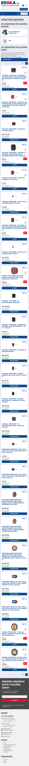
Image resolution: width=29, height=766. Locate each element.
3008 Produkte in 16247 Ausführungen (11, 57)
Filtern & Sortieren (7, 59)
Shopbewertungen (8, 750)
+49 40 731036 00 (7, 716)
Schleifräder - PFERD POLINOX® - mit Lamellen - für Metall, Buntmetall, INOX (14, 351)
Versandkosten (7, 749)
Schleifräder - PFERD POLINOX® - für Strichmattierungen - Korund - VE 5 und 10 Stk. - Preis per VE (13, 425)
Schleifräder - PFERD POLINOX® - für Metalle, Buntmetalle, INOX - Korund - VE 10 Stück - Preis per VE (14, 375)
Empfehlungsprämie (8, 746)
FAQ (5, 743)
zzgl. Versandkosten (8, 87)
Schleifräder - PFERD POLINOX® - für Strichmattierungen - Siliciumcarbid (10, 302)
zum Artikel (14, 89)
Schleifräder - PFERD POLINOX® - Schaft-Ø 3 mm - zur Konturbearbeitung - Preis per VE (14, 253)
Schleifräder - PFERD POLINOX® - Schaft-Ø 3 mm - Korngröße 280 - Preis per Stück (13, 179)
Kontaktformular (5, 736)
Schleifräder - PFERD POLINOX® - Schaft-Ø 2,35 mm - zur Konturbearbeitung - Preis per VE (14, 202)
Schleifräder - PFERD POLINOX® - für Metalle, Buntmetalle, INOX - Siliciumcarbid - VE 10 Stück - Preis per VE (13, 400)
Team (5, 761)
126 (22, 63)
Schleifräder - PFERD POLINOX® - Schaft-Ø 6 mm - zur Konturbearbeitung (13, 130)
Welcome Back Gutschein (10, 744)
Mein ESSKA (7, 747)
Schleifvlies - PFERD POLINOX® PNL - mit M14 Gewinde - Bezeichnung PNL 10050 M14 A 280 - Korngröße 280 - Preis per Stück (13, 277)
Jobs (5, 762)
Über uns (6, 759)
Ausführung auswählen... (14, 140)
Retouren (6, 752)
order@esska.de (6, 734)
